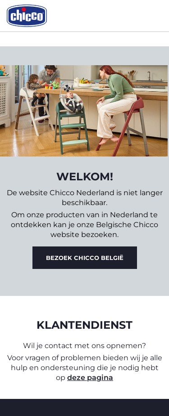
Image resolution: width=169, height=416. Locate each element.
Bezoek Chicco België (84, 257)
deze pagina (90, 377)
